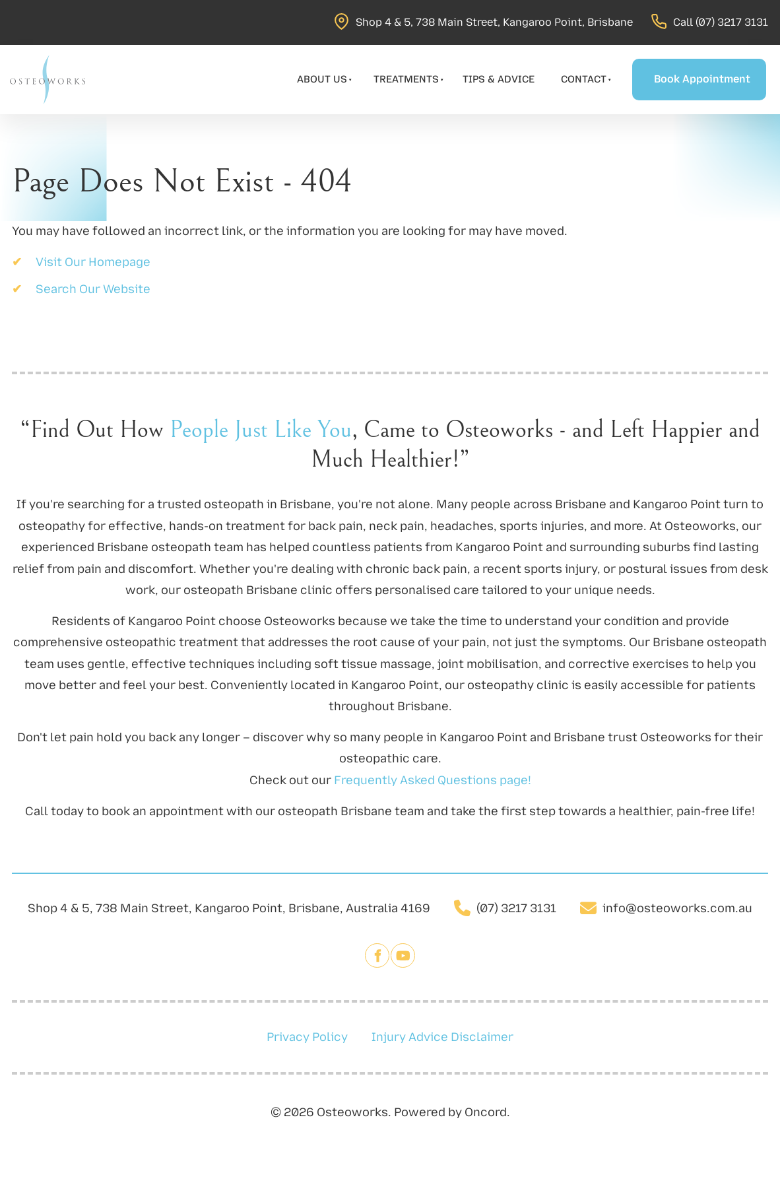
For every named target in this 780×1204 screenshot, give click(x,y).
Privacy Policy (307, 1037)
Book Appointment (686, 69)
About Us (322, 79)
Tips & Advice (499, 79)
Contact (583, 79)
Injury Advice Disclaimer (442, 1037)
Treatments (406, 79)
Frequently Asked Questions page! (432, 780)
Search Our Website (93, 289)
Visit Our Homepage (93, 262)
